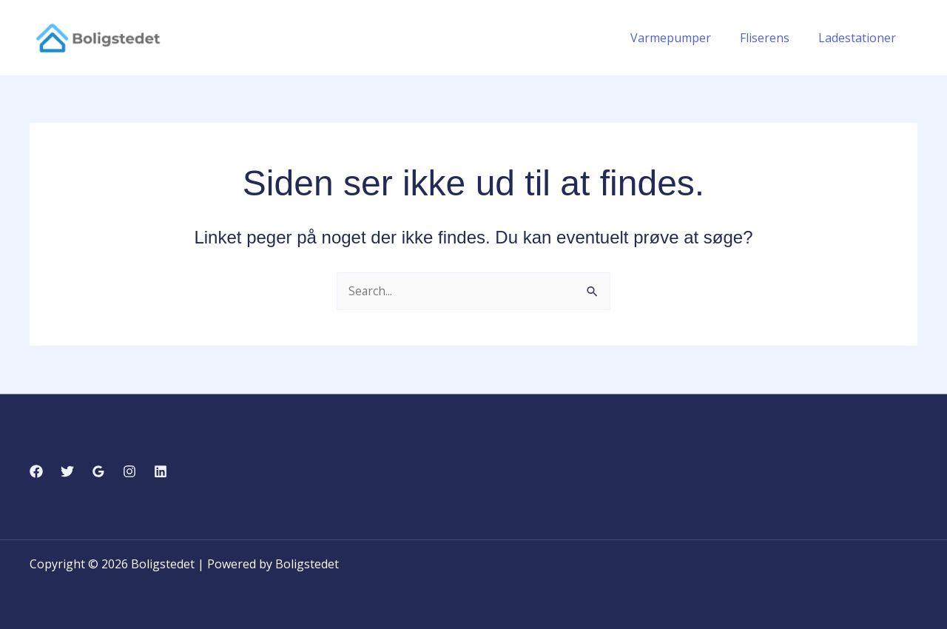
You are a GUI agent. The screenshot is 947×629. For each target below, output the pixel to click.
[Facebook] (36, 471)
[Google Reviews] (98, 471)
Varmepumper (683, 38)
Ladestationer (859, 38)
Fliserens (772, 38)
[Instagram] (129, 471)
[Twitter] (67, 471)
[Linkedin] (160, 471)
